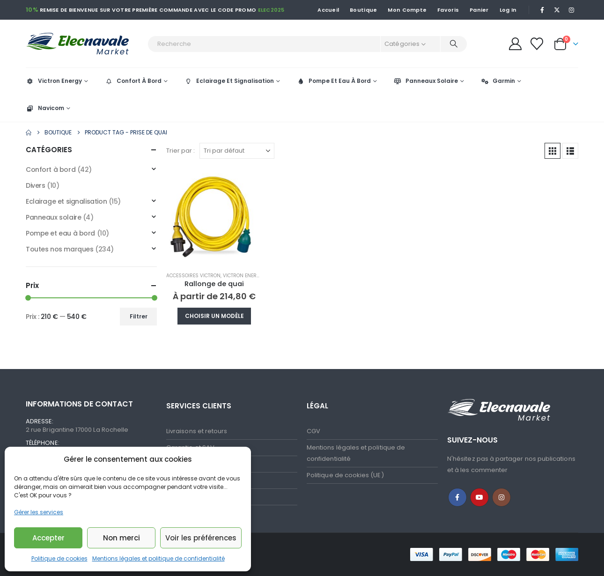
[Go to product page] (214, 216)
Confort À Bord (133, 81)
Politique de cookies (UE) (345, 475)
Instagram (501, 497)
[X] (557, 10)
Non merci (121, 538)
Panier (479, 10)
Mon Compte (407, 10)
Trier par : (180, 150)
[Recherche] (454, 44)
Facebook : (457, 497)
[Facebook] (542, 10)
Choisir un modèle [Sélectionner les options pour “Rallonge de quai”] (214, 316)
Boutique (363, 10)
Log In (508, 10)
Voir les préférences (200, 538)
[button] (552, 151)
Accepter (48, 538)
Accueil (328, 10)
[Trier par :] (236, 151)
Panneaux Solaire (425, 81)
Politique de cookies (59, 558)
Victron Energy (54, 81)
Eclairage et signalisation (66, 201)
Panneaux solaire (53, 217)
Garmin (497, 81)
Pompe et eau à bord (60, 233)
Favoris (448, 10)
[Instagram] (572, 10)
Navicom (45, 108)
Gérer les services (38, 512)
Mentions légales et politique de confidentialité (158, 558)
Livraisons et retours (196, 431)
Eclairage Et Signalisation (229, 81)
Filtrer (138, 316)
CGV (313, 431)
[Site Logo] (84, 44)
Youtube (479, 497)
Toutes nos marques (59, 249)
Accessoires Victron (193, 275)
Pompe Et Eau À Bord (333, 81)
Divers (35, 185)
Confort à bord (50, 169)
